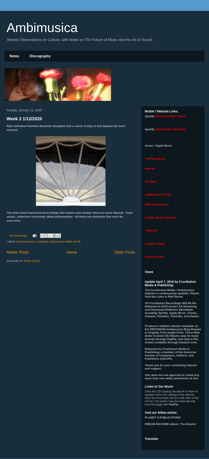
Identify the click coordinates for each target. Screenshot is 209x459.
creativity (42, 241)
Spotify (149, 116)
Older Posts (124, 252)
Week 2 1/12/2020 (24, 118)
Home (71, 252)
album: (170, 424)
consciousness (26, 241)
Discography (40, 56)
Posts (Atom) (32, 261)
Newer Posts (18, 252)
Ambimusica (42, 27)
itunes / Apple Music (158, 145)
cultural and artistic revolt (65, 241)
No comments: (18, 235)
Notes (14, 56)
